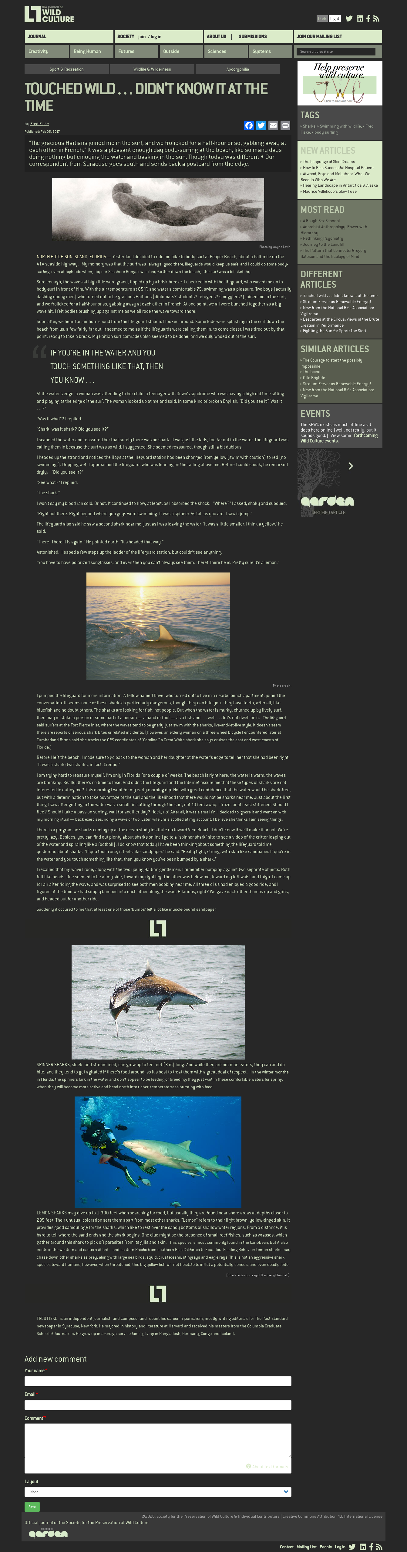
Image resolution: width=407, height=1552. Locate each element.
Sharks (309, 126)
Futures (126, 51)
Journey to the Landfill (323, 244)
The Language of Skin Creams (329, 161)
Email (30, 1394)
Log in (340, 1547)
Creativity (39, 51)
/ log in (155, 36)
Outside (171, 51)
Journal (37, 36)
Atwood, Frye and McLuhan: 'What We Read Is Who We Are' (335, 176)
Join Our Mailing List (319, 36)
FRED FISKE (47, 1318)
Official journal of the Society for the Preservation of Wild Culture (87, 1522)
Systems (262, 51)
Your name (35, 1370)
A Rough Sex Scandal (321, 220)
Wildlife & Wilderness (152, 69)
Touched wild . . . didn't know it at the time (340, 295)
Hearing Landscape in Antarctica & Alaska (340, 185)
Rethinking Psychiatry (323, 238)
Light (334, 18)
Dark (322, 18)
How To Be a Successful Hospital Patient (338, 167)
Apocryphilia (238, 69)
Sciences (217, 51)
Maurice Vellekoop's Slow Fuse (330, 191)
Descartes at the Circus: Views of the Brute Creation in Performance (340, 322)
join (142, 36)
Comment (34, 1418)
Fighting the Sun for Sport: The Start (334, 330)
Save (32, 1506)
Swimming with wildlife (340, 126)
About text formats (267, 1467)
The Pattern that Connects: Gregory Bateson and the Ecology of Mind (333, 253)
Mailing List (307, 1547)
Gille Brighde (314, 377)
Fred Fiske (39, 123)
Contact (287, 1547)
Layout (31, 1481)
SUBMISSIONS (253, 36)
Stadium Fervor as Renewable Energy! (337, 301)
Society (125, 36)
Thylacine (311, 371)
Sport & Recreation (67, 69)
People (326, 1547)
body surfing (326, 132)
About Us (216, 36)
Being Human (87, 51)
